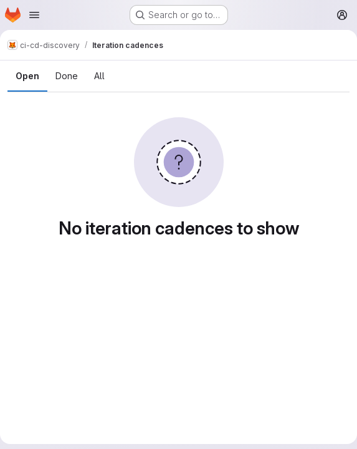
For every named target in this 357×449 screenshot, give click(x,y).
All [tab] (99, 75)
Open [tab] (27, 75)
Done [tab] (66, 75)
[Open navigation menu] (34, 15)
